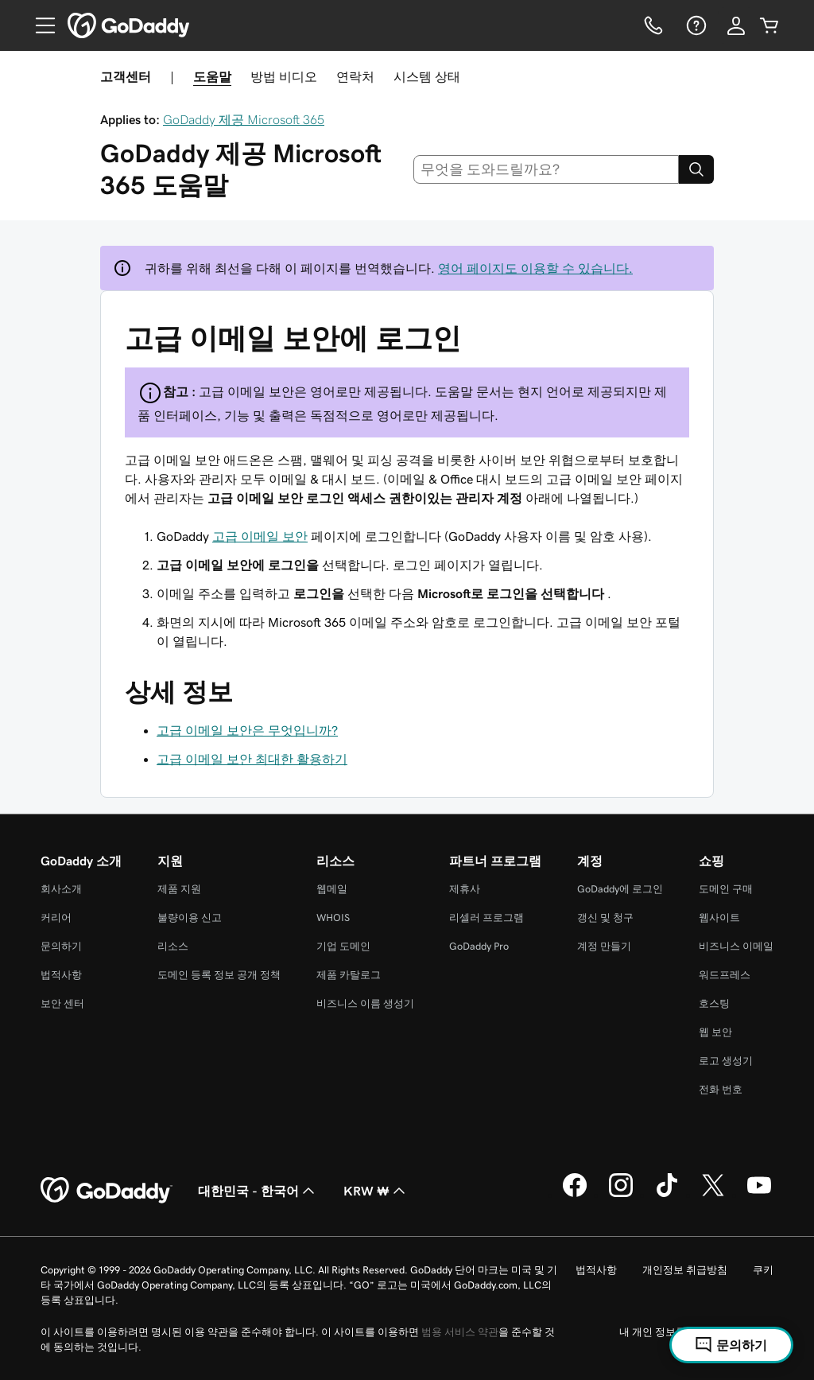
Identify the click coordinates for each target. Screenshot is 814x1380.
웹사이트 (719, 917)
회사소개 (61, 889)
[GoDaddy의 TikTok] (667, 1194)
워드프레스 (724, 975)
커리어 (56, 917)
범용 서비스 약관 (459, 1332)
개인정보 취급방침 (684, 1270)
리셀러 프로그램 (486, 917)
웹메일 (331, 889)
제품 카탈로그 (348, 975)
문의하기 (61, 946)
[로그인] (736, 25)
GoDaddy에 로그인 (620, 889)
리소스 (172, 946)
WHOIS (333, 917)
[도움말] (695, 25)
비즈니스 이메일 (736, 946)
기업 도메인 (343, 946)
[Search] (696, 169)
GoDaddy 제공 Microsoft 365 (243, 119)
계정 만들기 (604, 946)
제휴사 (464, 889)
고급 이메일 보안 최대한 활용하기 (252, 758)
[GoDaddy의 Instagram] (621, 1194)
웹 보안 (715, 1032)
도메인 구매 (726, 889)
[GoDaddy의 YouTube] (759, 1194)
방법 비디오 (283, 76)
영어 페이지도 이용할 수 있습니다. (535, 268)
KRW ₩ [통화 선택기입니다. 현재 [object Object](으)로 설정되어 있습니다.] (376, 1190)
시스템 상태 (426, 76)
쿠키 (763, 1270)
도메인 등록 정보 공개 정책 (219, 975)
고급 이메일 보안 (260, 536)
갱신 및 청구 (605, 917)
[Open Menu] (39, 25)
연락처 (355, 76)
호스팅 (714, 1003)
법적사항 (61, 975)
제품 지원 (179, 889)
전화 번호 (720, 1089)
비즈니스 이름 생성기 (365, 1003)
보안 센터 (62, 1003)
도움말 (212, 76)
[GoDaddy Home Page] (106, 1190)
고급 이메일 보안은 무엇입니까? (247, 730)
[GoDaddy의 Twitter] (713, 1194)
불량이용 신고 (189, 917)
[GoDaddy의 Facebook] (574, 1194)
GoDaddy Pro (479, 946)
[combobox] (547, 169)
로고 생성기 (726, 1060)
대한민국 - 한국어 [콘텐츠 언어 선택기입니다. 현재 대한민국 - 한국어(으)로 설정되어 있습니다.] (258, 1190)
